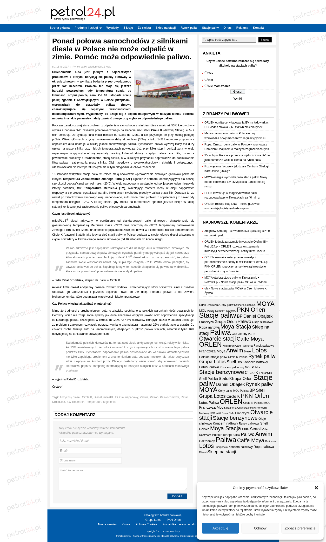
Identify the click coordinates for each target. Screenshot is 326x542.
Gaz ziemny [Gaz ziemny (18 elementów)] (239, 334)
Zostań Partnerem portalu (179, 524)
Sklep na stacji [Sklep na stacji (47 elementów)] (221, 451)
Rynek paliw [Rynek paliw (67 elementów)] (261, 356)
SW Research (76, 402)
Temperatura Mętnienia (101, 402)
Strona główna (60, 27)
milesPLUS (110, 397)
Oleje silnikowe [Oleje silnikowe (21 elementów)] (262, 322)
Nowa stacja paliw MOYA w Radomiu (244, 282)
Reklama (242, 27)
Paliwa (144, 397)
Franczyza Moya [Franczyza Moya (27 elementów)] (212, 351)
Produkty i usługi (87, 27)
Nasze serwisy (107, 524)
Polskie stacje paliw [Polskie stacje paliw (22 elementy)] (213, 357)
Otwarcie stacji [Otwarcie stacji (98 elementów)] (217, 339)
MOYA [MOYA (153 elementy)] (265, 303)
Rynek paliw (188, 27)
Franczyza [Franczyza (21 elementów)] (206, 322)
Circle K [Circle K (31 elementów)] (251, 372)
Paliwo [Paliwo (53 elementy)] (244, 321)
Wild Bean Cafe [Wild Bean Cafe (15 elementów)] (231, 345)
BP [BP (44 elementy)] (240, 316)
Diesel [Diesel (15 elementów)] (247, 351)
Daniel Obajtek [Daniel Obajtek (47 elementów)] (258, 316)
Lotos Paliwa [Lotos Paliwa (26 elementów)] (209, 367)
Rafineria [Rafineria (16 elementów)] (247, 345)
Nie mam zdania (219, 86)
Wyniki (237, 98)
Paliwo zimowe (169, 397)
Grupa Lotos (153, 519)
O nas (227, 27)
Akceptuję (220, 528)
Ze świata (144, 27)
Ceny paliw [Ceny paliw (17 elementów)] (226, 305)
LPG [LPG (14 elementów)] (239, 362)
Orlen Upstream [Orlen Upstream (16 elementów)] (209, 304)
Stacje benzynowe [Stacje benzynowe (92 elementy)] (221, 372)
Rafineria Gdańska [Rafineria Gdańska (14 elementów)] (244, 304)
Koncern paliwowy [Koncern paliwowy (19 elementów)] (232, 367)
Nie (210, 80)
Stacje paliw (210, 27)
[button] (316, 487)
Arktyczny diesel (70, 397)
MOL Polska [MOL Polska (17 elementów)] (252, 367)
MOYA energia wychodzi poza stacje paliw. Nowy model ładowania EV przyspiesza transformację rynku (236, 182)
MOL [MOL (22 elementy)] (202, 310)
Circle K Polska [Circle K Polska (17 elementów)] (238, 357)
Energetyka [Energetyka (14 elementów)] (265, 372)
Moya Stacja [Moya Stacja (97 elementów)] (235, 326)
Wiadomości (95, 66)
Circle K (87, 397)
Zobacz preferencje (300, 528)
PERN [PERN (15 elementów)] (251, 333)
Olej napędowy (128, 397)
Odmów (260, 528)
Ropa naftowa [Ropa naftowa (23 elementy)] (209, 327)
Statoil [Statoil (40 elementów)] (224, 378)
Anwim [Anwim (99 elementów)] (234, 350)
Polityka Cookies (146, 524)
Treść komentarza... (123, 478)
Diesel (98, 397)
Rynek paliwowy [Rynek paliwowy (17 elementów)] (263, 345)
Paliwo (154, 397)
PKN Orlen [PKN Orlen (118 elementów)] (251, 309)
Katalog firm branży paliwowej (163, 515)
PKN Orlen (174, 519)
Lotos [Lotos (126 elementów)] (259, 350)
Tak (210, 73)
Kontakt (258, 27)
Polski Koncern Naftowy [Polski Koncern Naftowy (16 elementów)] (221, 310)
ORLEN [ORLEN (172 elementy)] (210, 344)
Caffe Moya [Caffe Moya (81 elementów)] (250, 339)
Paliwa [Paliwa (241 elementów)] (220, 332)
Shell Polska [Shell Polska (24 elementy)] (208, 379)
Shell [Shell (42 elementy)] (231, 361)
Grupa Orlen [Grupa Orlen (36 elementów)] (225, 321)
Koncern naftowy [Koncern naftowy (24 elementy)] (255, 362)
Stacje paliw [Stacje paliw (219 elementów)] (217, 315)
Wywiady (112, 27)
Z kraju (128, 27)
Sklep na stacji (166, 27)
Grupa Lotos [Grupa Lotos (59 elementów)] (212, 361)
